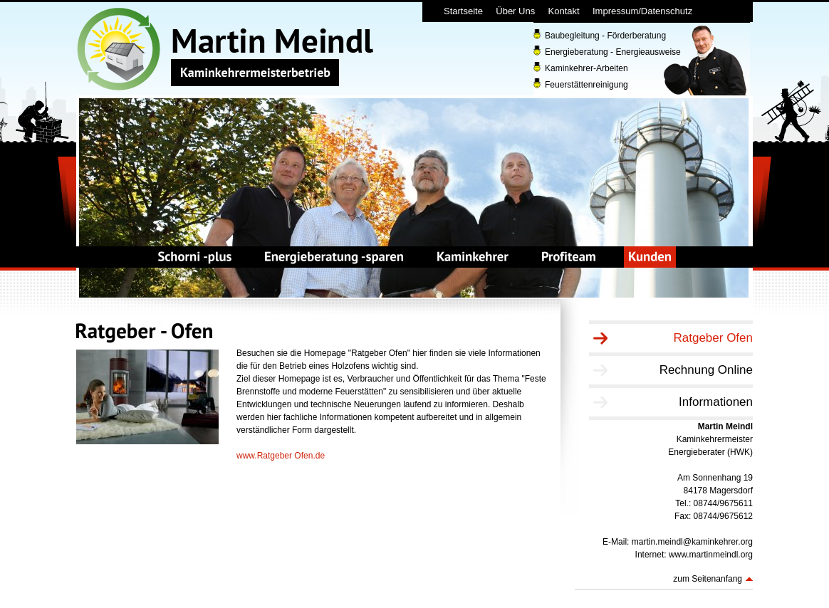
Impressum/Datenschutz (642, 11)
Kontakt (564, 11)
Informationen (716, 402)
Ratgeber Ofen (713, 338)
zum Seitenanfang (707, 579)
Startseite (463, 11)
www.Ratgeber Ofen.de (280, 456)
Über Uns (515, 11)
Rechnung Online (706, 370)
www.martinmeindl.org (711, 555)
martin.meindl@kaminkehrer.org (692, 542)
